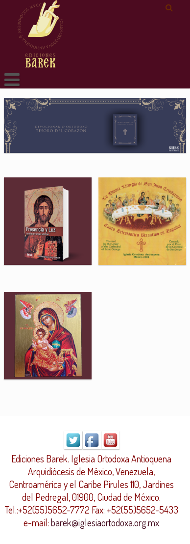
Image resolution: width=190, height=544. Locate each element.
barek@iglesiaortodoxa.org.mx (105, 522)
